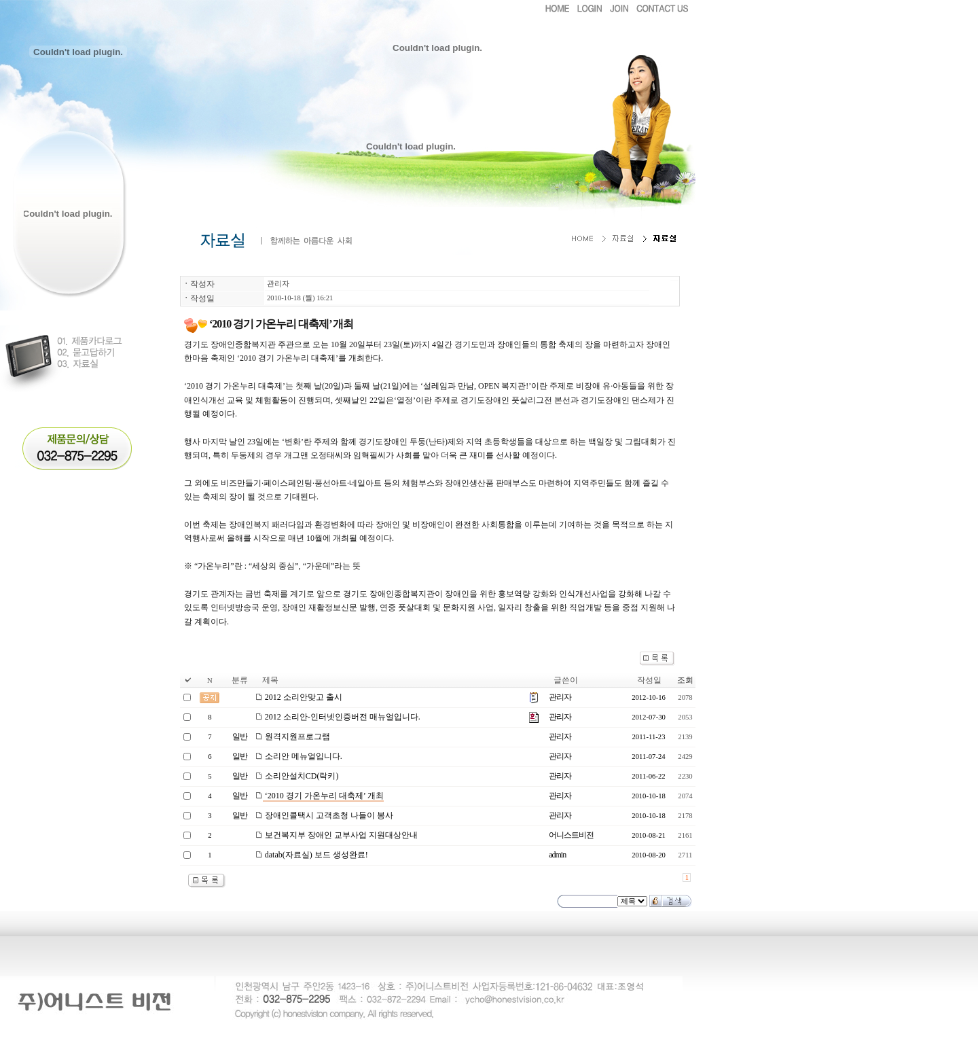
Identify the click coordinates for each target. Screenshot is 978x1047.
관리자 (278, 283)
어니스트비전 (571, 835)
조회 (685, 680)
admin (557, 854)
